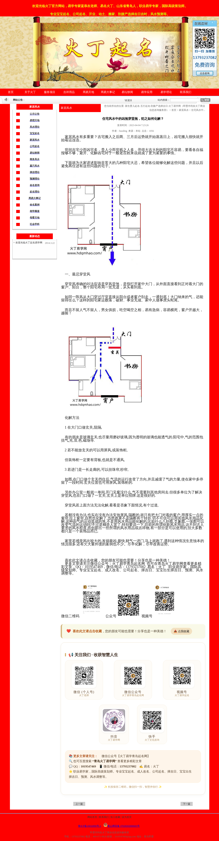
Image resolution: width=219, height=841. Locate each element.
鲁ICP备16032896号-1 (89, 826)
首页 (11, 92)
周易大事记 (108, 92)
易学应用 (146, 92)
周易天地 (88, 92)
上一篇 (79, 803)
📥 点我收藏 (181, 631)
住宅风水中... (198, 110)
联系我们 (185, 92)
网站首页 (92, 817)
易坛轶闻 (127, 92)
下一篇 (186, 803)
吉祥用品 (69, 92)
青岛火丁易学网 (170, 564)
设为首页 (127, 817)
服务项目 (49, 92)
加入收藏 (115, 817)
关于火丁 (30, 92)
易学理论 (166, 92)
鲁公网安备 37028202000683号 (121, 826)
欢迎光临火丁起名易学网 (29, 242)
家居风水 (66, 107)
